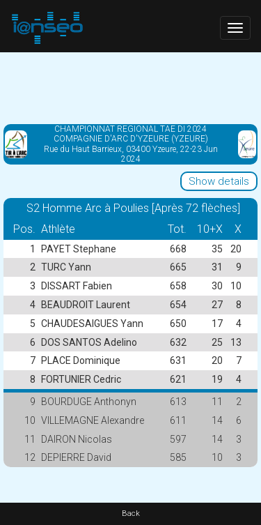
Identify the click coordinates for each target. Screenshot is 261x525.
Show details (219, 181)
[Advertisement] (130, 87)
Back (131, 513)
